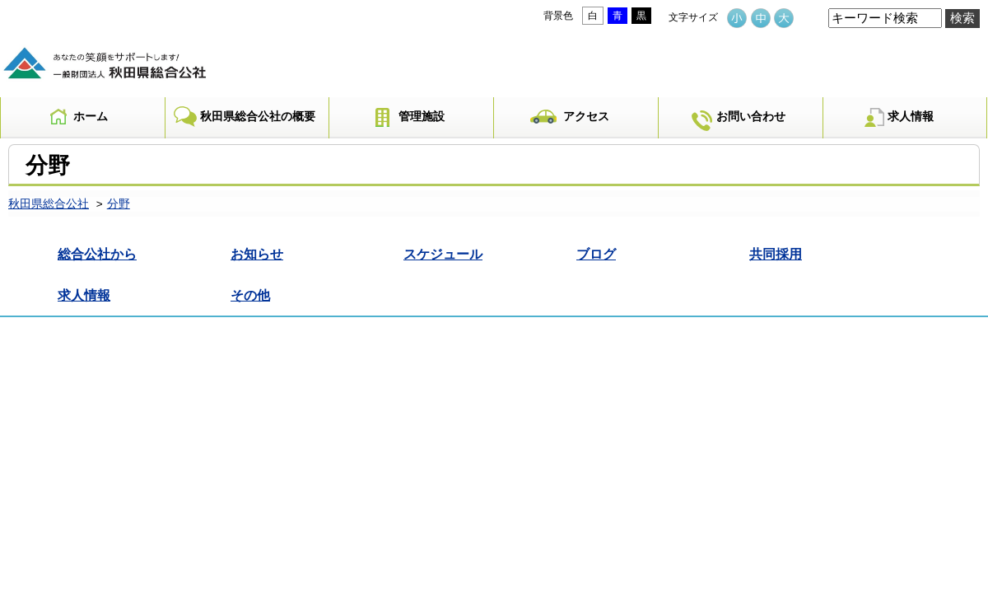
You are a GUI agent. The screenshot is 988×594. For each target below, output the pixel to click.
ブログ (596, 253)
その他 (250, 295)
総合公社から (97, 253)
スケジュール (442, 253)
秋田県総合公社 (48, 204)
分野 (118, 204)
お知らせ (257, 253)
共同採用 (775, 253)
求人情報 (84, 295)
